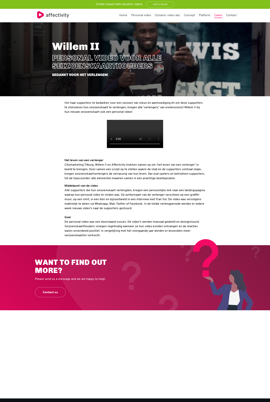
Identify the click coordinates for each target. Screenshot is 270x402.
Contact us (50, 292)
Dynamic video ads (167, 15)
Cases (218, 15)
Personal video (141, 15)
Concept (189, 15)
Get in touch (160, 4)
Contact (231, 15)
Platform (204, 15)
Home (123, 15)
